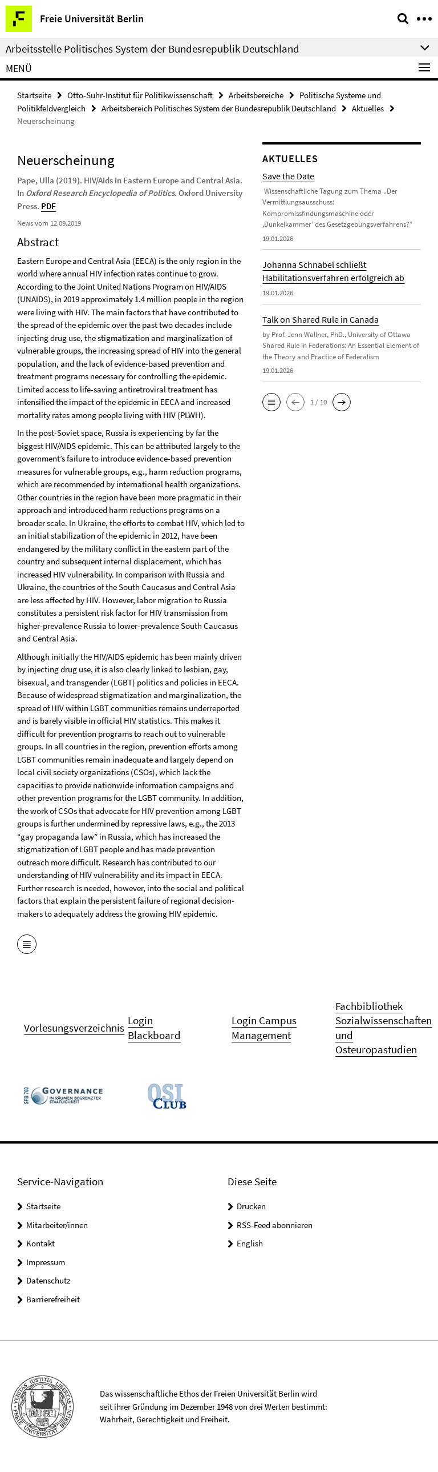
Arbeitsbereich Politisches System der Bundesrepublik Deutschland (219, 108)
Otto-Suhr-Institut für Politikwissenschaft (140, 95)
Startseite (34, 95)
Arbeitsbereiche (256, 95)
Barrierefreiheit (53, 1299)
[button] (271, 402)
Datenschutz (48, 1280)
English (250, 1243)
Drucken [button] (251, 1206)
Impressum (45, 1262)
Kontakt (40, 1243)
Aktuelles (368, 108)
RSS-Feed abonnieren (275, 1225)
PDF (48, 205)
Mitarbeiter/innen (57, 1225)
